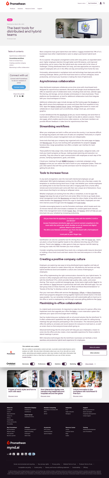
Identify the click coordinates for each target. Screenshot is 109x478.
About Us (10, 407)
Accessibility (10, 424)
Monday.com (47, 143)
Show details (89, 474)
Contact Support (87, 416)
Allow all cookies (95, 458)
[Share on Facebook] (14, 96)
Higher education (70, 411)
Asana (97, 140)
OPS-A (45, 411)
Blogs (67, 433)
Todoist (42, 196)
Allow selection (94, 463)
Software (27, 427)
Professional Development (89, 429)
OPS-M (45, 413)
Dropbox (94, 102)
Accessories (47, 427)
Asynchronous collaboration (17, 56)
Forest (90, 240)
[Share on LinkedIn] (20, 96)
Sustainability (10, 420)
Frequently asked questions (89, 413)
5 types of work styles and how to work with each (22, 391)
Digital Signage (29, 414)
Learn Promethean (87, 431)
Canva (69, 106)
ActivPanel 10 (64, 115)
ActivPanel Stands (48, 431)
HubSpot (43, 163)
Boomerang (65, 198)
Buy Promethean (92, 3)
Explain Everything (29, 431)
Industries (69, 407)
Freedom (70, 203)
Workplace (68, 413)
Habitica (57, 244)
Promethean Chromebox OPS (51, 409)
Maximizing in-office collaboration (19, 67)
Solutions (20, 8)
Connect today (19, 87)
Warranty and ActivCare (88, 409)
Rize (74, 211)
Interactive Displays (30, 407)
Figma (77, 106)
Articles (67, 429)
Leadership (9, 409)
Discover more (13, 396)
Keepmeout (58, 200)
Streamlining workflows (16, 58)
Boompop (75, 292)
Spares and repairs (87, 411)
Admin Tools (27, 435)
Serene (82, 211)
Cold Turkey (81, 203)
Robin (74, 311)
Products (12, 8)
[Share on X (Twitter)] (17, 96)
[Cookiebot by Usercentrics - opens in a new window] (11, 474)
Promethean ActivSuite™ (30, 429)
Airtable (93, 143)
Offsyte (81, 292)
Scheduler (68, 161)
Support (39, 8)
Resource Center (30, 8)
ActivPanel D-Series (29, 416)
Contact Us (9, 416)
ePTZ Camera (47, 429)
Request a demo (81, 3)
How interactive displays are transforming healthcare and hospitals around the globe (52, 392)
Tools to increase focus (16, 60)
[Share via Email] (22, 96)
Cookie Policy (26, 467)
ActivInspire (27, 433)
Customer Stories (70, 431)
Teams (54, 284)
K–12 (67, 409)
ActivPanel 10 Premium (66, 218)
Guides (67, 435)
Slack (95, 282)
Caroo (99, 299)
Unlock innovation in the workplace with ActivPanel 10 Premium (85, 392)
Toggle (69, 211)
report (81, 52)
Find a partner (10, 433)
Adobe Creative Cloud (58, 106)
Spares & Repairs (48, 433)
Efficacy (9, 418)
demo (60, 348)
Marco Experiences (94, 292)
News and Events (11, 413)
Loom (45, 119)
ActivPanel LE (28, 411)
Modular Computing (50, 407)
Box (41, 104)
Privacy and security (11, 422)
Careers (9, 411)
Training (85, 427)
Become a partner (11, 435)
